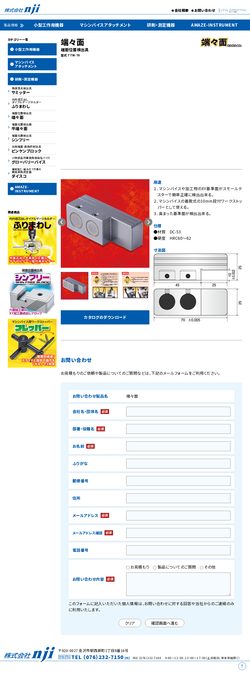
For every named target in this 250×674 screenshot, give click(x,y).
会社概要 (182, 10)
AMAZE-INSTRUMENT (214, 25)
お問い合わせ (204, 10)
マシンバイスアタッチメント (105, 25)
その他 (208, 567)
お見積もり (137, 567)
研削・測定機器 (161, 25)
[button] (148, 222)
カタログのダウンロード (105, 317)
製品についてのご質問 (174, 567)
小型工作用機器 (48, 25)
